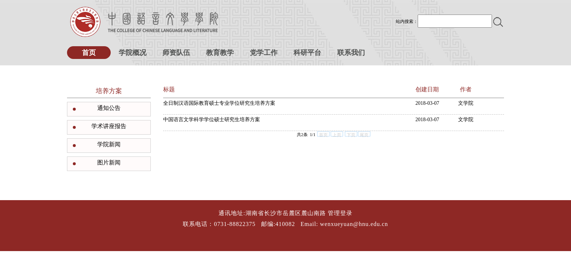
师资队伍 (176, 52)
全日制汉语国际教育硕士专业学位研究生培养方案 (219, 103)
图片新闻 (109, 162)
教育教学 (220, 52)
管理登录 (340, 213)
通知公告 (109, 108)
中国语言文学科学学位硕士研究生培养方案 (211, 119)
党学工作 (263, 52)
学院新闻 (109, 144)
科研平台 (307, 52)
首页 (89, 52)
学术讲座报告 (108, 126)
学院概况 (132, 52)
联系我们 (351, 52)
